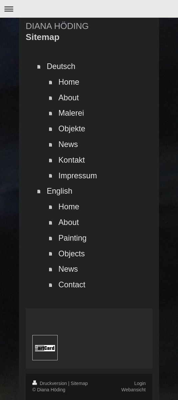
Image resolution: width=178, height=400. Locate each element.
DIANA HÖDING (57, 26)
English (59, 191)
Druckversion (50, 383)
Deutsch (61, 66)
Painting (72, 238)
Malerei (71, 113)
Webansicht (133, 389)
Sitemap (79, 383)
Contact (71, 284)
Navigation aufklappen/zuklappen (89, 9)
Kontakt (71, 160)
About (68, 97)
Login (140, 383)
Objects (71, 253)
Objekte (71, 128)
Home (68, 82)
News (68, 144)
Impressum (77, 175)
